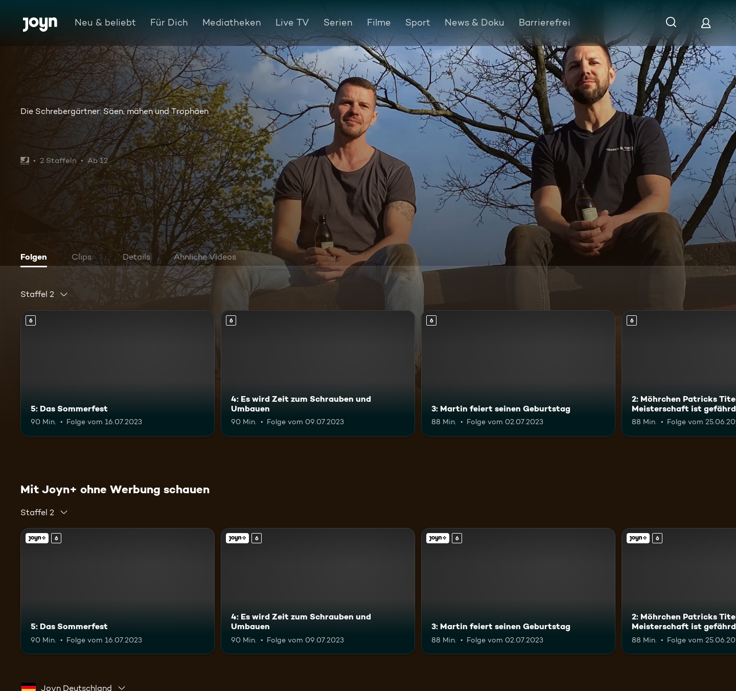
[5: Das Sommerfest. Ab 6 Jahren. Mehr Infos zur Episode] (117, 373)
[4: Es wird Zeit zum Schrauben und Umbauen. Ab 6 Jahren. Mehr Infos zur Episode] (318, 373)
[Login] (705, 23)
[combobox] (44, 294)
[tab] (36, 258)
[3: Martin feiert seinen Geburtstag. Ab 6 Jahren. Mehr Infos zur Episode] (518, 373)
